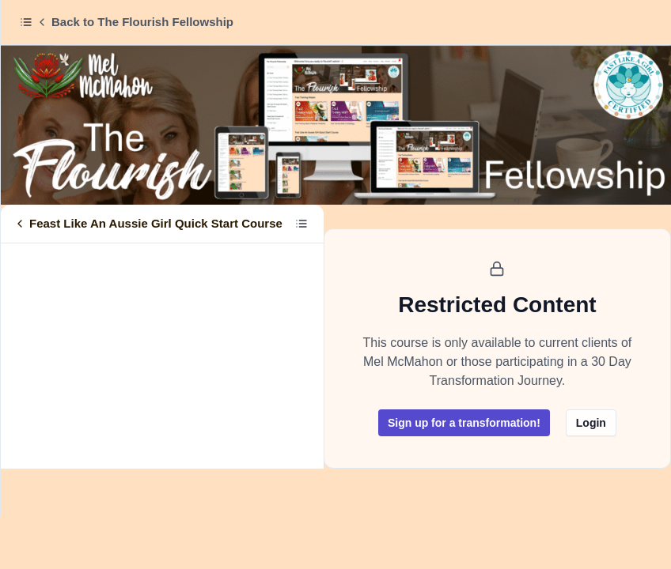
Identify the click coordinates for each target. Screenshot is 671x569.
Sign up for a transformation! (464, 422)
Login (591, 422)
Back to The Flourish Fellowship (134, 21)
